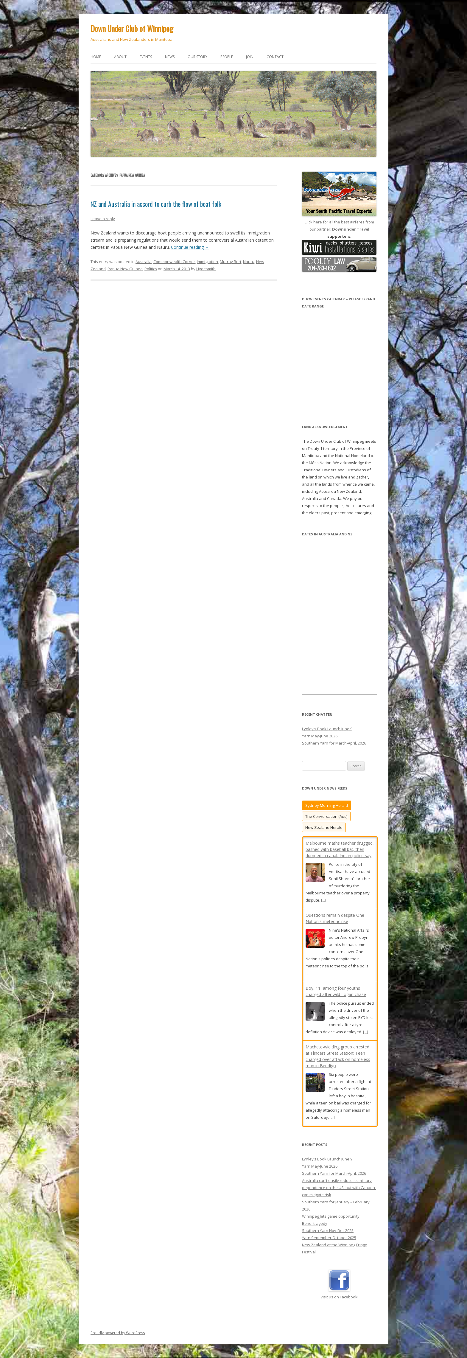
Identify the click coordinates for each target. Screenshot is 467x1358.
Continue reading (190, 247)
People (226, 56)
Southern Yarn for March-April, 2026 (334, 743)
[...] (323, 900)
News (170, 56)
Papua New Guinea (125, 268)
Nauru (248, 261)
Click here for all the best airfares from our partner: (339, 222)
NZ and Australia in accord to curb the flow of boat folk (156, 204)
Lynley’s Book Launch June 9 (327, 728)
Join (249, 56)
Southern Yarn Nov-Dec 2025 (328, 1230)
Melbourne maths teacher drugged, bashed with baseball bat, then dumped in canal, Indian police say (340, 849)
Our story (197, 56)
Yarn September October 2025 (329, 1237)
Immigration (207, 261)
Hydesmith (206, 268)
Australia (144, 261)
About (120, 56)
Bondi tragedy (314, 1223)
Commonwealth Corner (174, 261)
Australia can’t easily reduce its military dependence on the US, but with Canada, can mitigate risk (339, 1187)
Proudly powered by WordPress (118, 1332)
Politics (150, 268)
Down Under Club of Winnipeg (132, 28)
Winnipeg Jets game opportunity (330, 1216)
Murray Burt (230, 261)
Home (96, 56)
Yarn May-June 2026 (319, 736)
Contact (275, 56)
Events (146, 56)
